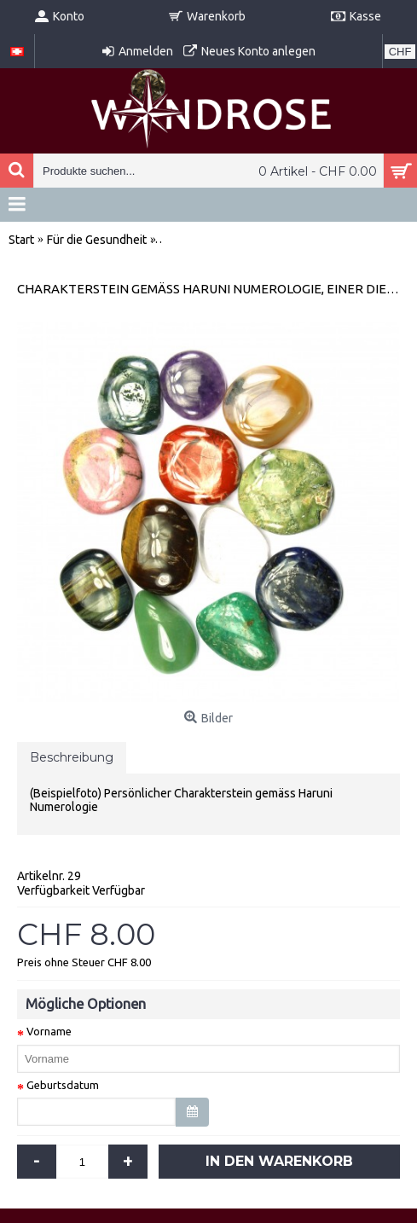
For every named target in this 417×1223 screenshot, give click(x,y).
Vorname (49, 1031)
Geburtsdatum (62, 1085)
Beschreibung (71, 757)
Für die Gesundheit (97, 239)
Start (21, 239)
